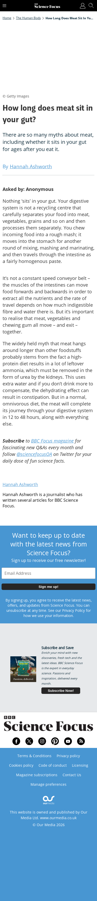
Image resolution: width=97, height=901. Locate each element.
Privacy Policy (73, 610)
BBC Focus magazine (52, 441)
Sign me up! (48, 587)
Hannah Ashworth (20, 484)
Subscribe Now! (61, 691)
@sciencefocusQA (34, 454)
